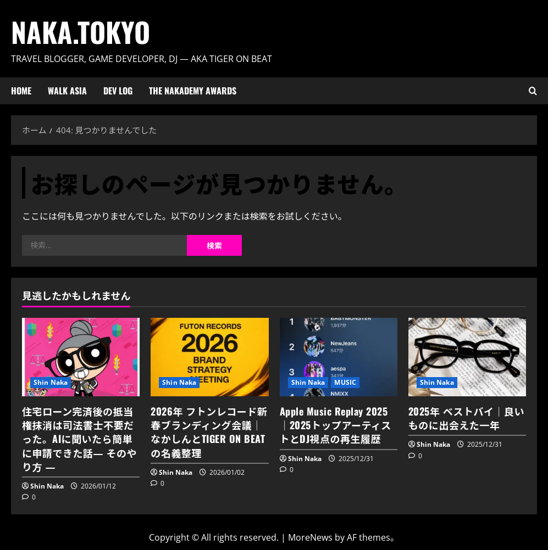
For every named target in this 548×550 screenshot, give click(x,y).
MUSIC (345, 382)
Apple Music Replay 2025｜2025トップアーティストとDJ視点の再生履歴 (335, 425)
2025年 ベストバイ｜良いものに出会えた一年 (466, 418)
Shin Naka (51, 382)
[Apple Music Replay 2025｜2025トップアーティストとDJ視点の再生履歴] (338, 357)
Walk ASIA (67, 90)
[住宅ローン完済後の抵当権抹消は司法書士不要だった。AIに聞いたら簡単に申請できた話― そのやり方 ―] (81, 357)
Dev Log (117, 90)
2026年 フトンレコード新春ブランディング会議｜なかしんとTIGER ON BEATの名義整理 (209, 432)
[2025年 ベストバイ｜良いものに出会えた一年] (467, 357)
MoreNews (310, 537)
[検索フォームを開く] (533, 91)
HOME (21, 90)
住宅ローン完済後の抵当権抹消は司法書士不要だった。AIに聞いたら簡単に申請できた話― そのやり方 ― (79, 439)
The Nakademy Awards (192, 90)
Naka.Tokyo (80, 31)
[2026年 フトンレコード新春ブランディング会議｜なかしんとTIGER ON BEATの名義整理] (209, 357)
